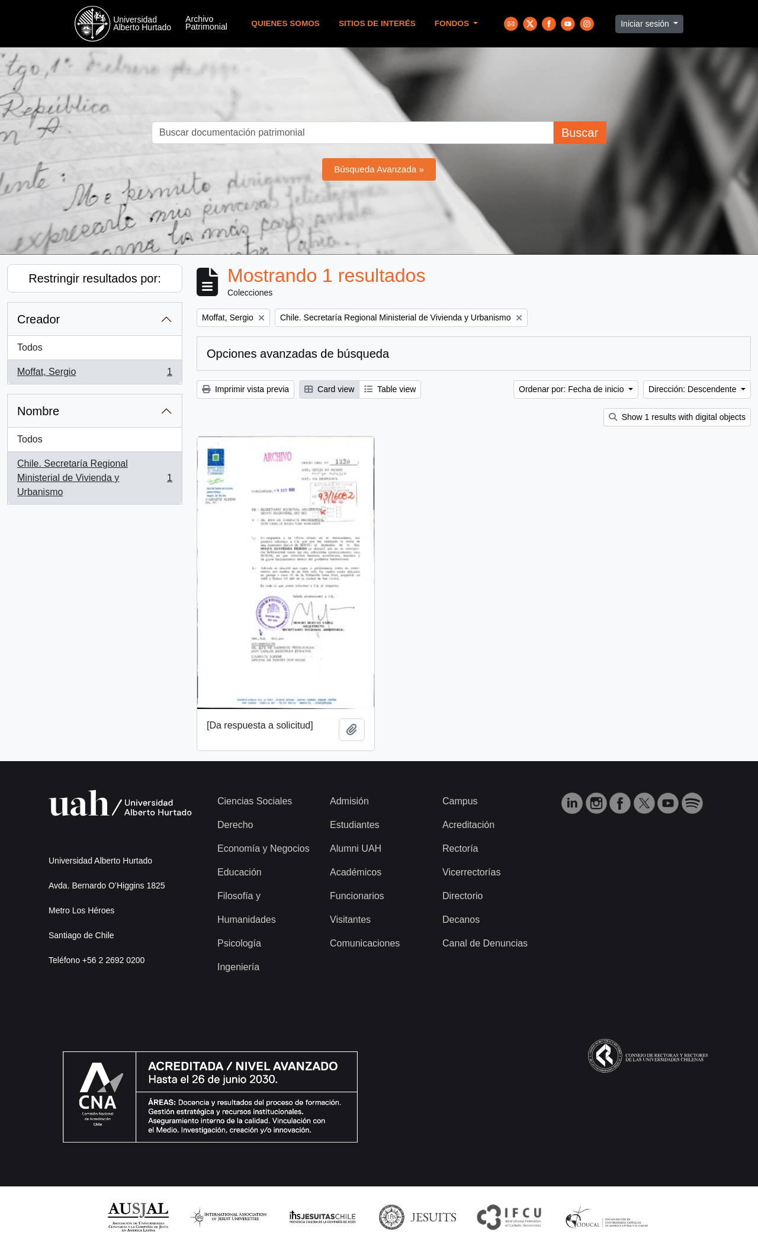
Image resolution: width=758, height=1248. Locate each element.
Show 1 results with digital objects (677, 417)
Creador (38, 319)
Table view (390, 389)
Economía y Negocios (263, 848)
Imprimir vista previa (245, 389)
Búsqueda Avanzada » (379, 169)
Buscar (579, 132)
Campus (460, 801)
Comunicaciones (365, 943)
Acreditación (468, 825)
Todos (30, 347)
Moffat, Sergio (94, 374)
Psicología (239, 943)
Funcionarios (357, 896)
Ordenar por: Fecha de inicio (572, 389)
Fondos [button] (453, 23)
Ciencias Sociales (254, 801)
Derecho (235, 825)
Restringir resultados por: (94, 278)
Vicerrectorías (471, 872)
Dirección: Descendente (693, 389)
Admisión (349, 801)
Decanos (461, 920)
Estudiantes (355, 825)
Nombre (38, 411)
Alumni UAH (355, 848)
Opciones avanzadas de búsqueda (298, 353)
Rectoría (460, 848)
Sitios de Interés (377, 23)
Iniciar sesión (646, 23)
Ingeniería (238, 967)
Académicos (355, 872)
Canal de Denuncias (485, 943)
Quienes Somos (285, 23)
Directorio (462, 896)
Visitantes (350, 920)
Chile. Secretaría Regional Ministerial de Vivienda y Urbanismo (94, 477)
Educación (239, 872)
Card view (329, 389)
